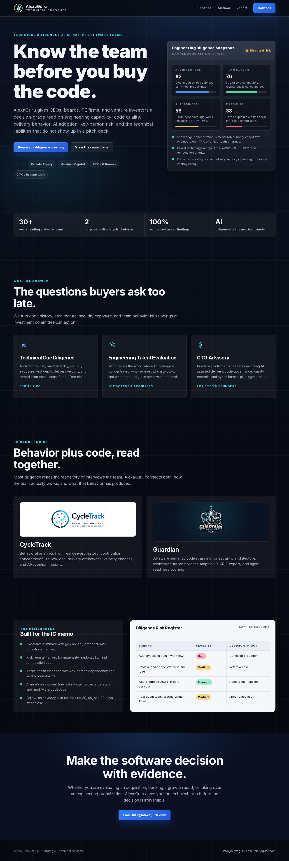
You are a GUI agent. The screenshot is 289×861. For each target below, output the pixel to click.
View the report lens (92, 147)
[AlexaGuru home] (40, 8)
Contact (264, 8)
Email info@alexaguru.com (144, 815)
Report (241, 8)
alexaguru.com (264, 851)
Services (204, 8)
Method (224, 8)
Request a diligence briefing (41, 147)
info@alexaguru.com (237, 851)
